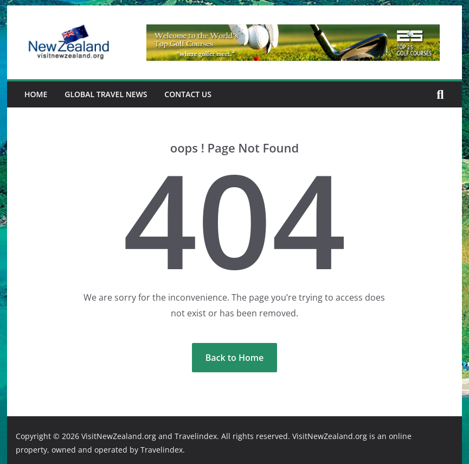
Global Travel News (106, 94)
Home (35, 94)
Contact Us (187, 94)
